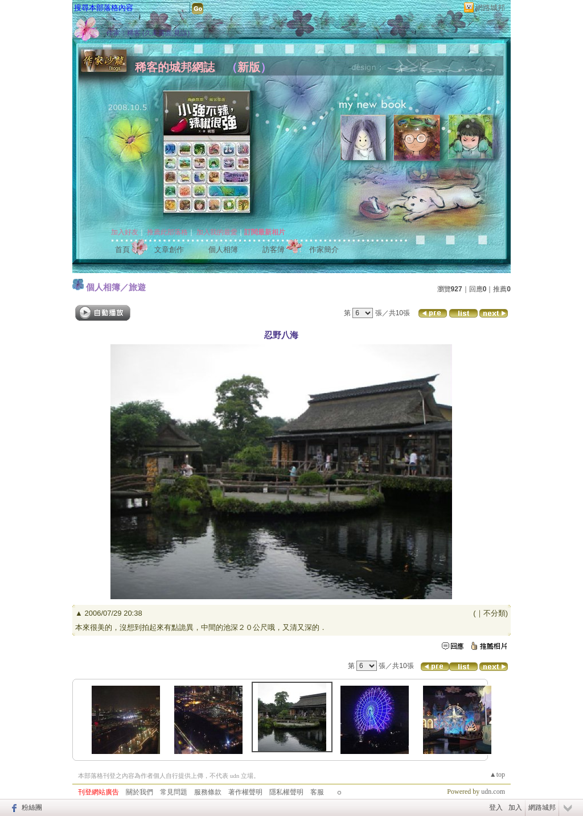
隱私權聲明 (286, 792)
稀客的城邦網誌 (175, 67)
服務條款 (207, 792)
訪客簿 (273, 249)
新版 (248, 67)
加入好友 (124, 232)
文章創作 (169, 249)
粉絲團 (32, 807)
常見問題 (173, 792)
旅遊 (137, 287)
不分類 (494, 613)
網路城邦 (490, 7)
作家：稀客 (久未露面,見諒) (148, 33)
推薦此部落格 (167, 232)
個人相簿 (223, 249)
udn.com (493, 792)
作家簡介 (324, 249)
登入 (496, 807)
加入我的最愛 (216, 232)
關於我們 (139, 792)
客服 (317, 792)
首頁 (122, 249)
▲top (497, 774)
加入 (515, 807)
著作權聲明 (245, 792)
